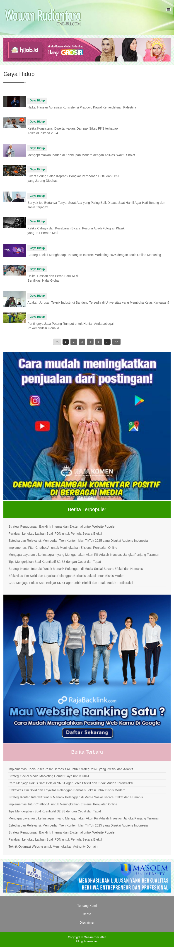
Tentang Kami (87, 906)
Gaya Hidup (37, 100)
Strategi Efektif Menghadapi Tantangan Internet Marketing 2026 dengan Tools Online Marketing (94, 255)
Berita (87, 914)
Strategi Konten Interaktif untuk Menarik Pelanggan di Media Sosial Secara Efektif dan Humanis (75, 569)
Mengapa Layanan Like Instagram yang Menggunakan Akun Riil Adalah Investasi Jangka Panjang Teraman (83, 554)
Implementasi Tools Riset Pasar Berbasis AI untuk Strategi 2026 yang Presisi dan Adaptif (70, 769)
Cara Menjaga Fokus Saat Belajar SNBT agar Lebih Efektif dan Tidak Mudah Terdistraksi (70, 583)
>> (116, 341)
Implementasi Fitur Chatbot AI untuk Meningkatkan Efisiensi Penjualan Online (62, 547)
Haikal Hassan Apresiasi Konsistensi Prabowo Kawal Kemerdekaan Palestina (81, 107)
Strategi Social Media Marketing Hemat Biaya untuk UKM (48, 776)
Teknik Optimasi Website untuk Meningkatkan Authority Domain (52, 846)
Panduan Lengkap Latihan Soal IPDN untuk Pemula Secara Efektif (55, 533)
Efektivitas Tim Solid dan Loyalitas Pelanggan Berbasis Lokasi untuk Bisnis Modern (66, 576)
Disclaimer (87, 922)
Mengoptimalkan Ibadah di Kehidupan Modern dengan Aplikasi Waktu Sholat (81, 155)
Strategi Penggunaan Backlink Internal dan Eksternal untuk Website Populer (61, 526)
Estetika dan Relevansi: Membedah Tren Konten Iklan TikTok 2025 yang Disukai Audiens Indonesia (78, 540)
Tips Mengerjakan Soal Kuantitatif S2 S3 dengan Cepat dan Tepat (54, 561)
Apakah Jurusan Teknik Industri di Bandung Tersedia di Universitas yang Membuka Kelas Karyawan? (98, 302)
